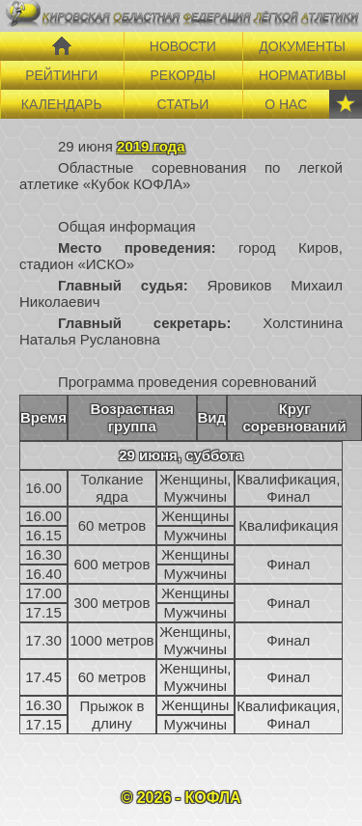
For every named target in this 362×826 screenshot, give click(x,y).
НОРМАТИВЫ (302, 75)
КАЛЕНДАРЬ (61, 104)
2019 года (150, 146)
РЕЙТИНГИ (61, 75)
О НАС (286, 104)
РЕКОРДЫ (182, 75)
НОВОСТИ (183, 46)
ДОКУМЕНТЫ (302, 46)
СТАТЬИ (182, 104)
